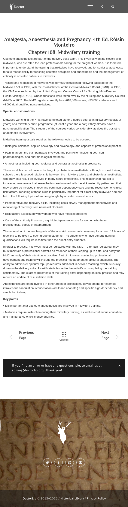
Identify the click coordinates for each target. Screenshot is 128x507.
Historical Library (72, 498)
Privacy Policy (96, 498)
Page (29, 335)
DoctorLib (29, 498)
